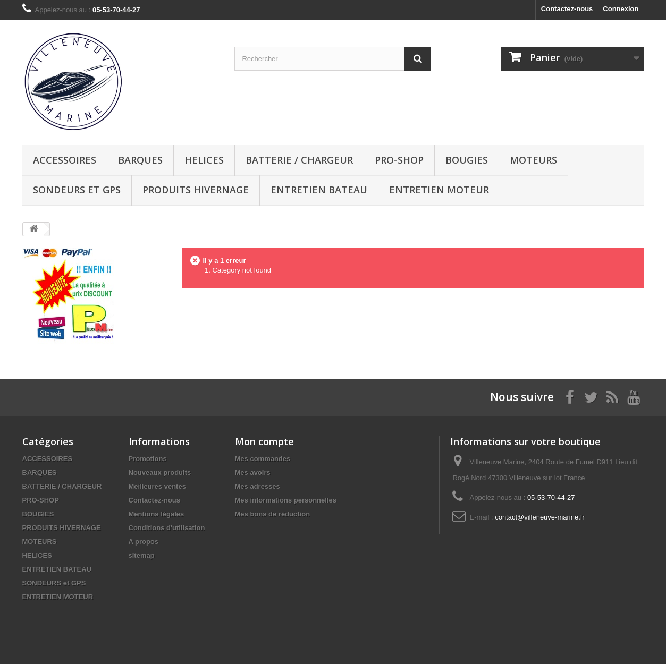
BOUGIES (466, 160)
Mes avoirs (253, 472)
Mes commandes (263, 459)
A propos (144, 542)
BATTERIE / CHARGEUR (299, 160)
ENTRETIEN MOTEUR (439, 189)
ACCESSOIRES (64, 160)
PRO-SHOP (399, 160)
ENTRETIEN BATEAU (319, 189)
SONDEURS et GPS (77, 189)
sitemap (142, 555)
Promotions (148, 459)
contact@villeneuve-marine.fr (540, 517)
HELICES (204, 160)
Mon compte (264, 441)
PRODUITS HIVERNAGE (195, 189)
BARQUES (140, 160)
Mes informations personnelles (285, 500)
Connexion (620, 9)
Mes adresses (257, 486)
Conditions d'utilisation (167, 528)
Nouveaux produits (160, 472)
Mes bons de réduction (272, 514)
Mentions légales (156, 514)
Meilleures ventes (157, 486)
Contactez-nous (567, 9)
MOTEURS (533, 160)
